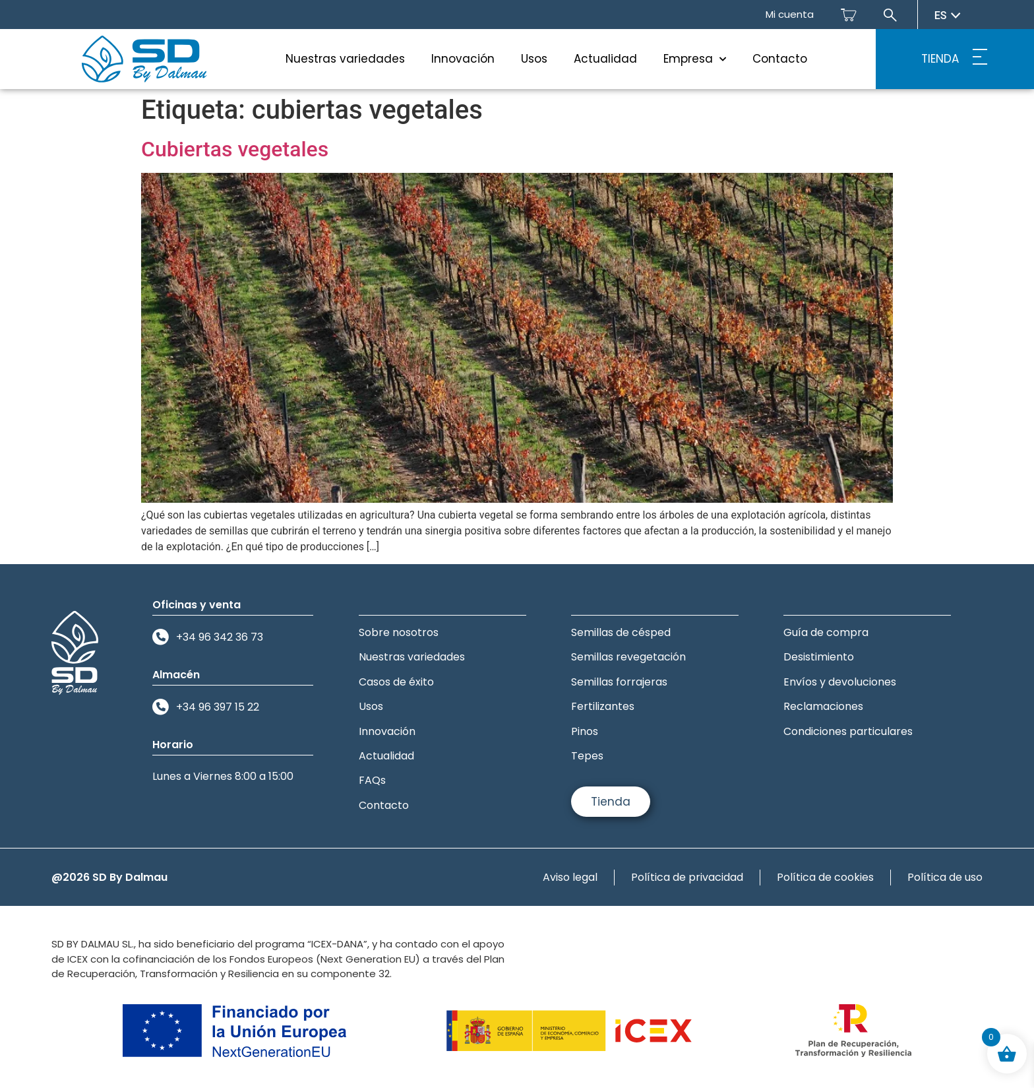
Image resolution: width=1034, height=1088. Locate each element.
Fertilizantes (602, 706)
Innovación (463, 59)
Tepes (587, 755)
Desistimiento (818, 656)
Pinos (584, 731)
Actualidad (605, 59)
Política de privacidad (687, 877)
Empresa (694, 59)
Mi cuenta (790, 14)
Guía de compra (825, 632)
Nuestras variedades (345, 59)
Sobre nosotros (399, 632)
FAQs (372, 780)
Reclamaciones (823, 706)
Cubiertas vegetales (234, 149)
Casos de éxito (396, 681)
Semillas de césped (621, 632)
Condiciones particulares (848, 731)
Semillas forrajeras (619, 681)
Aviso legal (570, 877)
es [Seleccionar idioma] (947, 15)
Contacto (779, 59)
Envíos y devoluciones (839, 681)
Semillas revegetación (628, 656)
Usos (534, 59)
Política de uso (945, 877)
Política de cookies (825, 877)
